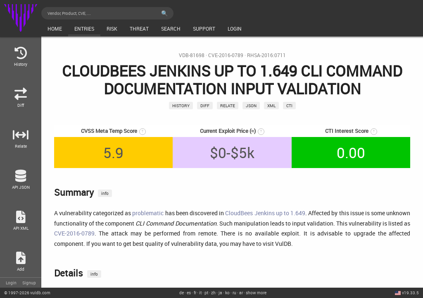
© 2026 (27, 293)
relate (227, 105)
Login (11, 283)
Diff (204, 105)
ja (220, 293)
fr (195, 293)
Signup (29, 283)
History (181, 105)
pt (206, 293)
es (189, 293)
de (181, 293)
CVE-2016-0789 (225, 55)
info (105, 193)
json (251, 105)
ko (227, 293)
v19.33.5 (410, 293)
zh (213, 293)
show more (256, 293)
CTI (289, 105)
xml (271, 105)
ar (241, 293)
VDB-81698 (191, 55)
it (200, 293)
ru (234, 293)
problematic (148, 213)
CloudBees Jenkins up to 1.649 (265, 213)
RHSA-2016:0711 (266, 55)
